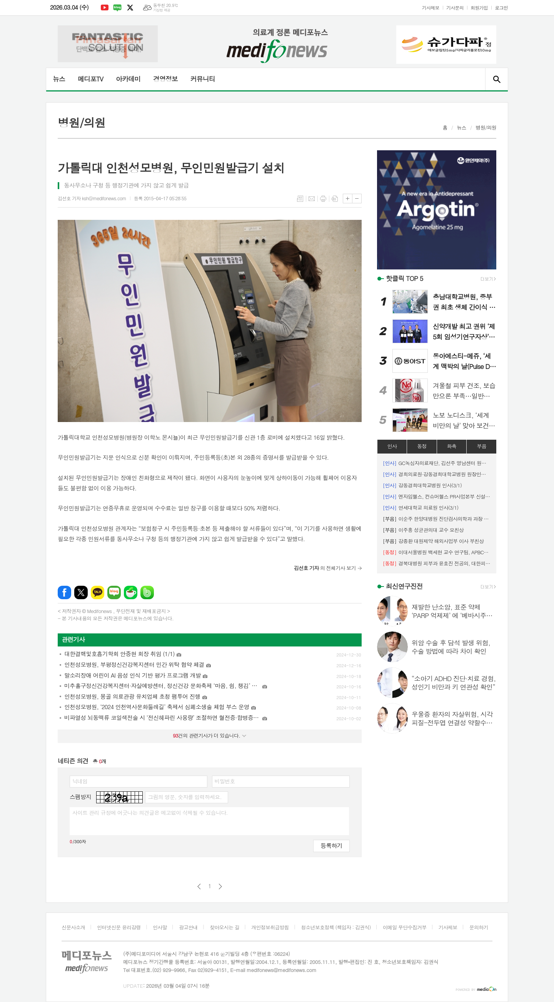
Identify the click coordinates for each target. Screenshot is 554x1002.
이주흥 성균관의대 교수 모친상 (423, 529)
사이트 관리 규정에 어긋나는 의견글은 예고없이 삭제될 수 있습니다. (150, 812)
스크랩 (335, 199)
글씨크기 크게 (347, 198)
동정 (421, 446)
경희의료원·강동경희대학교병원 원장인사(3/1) (437, 474)
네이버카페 (130, 592)
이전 (199, 886)
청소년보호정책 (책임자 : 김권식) (335, 927)
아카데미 (128, 78)
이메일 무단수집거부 (405, 927)
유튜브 (104, 7)
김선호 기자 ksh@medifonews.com (92, 198)
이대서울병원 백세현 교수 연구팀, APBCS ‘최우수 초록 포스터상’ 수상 (437, 552)
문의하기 (478, 927)
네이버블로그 (117, 7)
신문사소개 (73, 927)
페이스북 (64, 592)
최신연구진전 (404, 586)
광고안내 (188, 927)
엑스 (130, 7)
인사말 (160, 927)
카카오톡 (97, 592)
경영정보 (165, 78)
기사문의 (455, 7)
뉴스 (59, 78)
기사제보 (430, 7)
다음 (220, 886)
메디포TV (90, 78)
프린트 (323, 199)
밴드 (147, 592)
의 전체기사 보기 (325, 568)
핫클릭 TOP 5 (404, 278)
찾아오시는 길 (224, 927)
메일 (311, 199)
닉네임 (79, 781)
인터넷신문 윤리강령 (119, 927)
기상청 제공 (161, 10)
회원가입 (479, 7)
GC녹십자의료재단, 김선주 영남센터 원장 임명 (437, 463)
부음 (481, 446)
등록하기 (331, 845)
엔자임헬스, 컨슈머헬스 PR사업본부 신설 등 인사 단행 (437, 496)
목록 (300, 199)
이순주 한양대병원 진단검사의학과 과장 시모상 (437, 518)
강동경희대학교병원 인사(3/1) (422, 485)
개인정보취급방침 (270, 927)
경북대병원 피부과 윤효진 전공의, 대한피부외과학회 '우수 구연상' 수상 (437, 563)
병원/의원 (486, 127)
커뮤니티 (202, 78)
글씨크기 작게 (357, 198)
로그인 (501, 7)
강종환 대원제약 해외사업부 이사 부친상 (433, 541)
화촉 (451, 446)
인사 (392, 446)
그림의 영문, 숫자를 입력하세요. (184, 796)
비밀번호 (225, 781)
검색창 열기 (496, 79)
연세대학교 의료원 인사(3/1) (421, 507)
